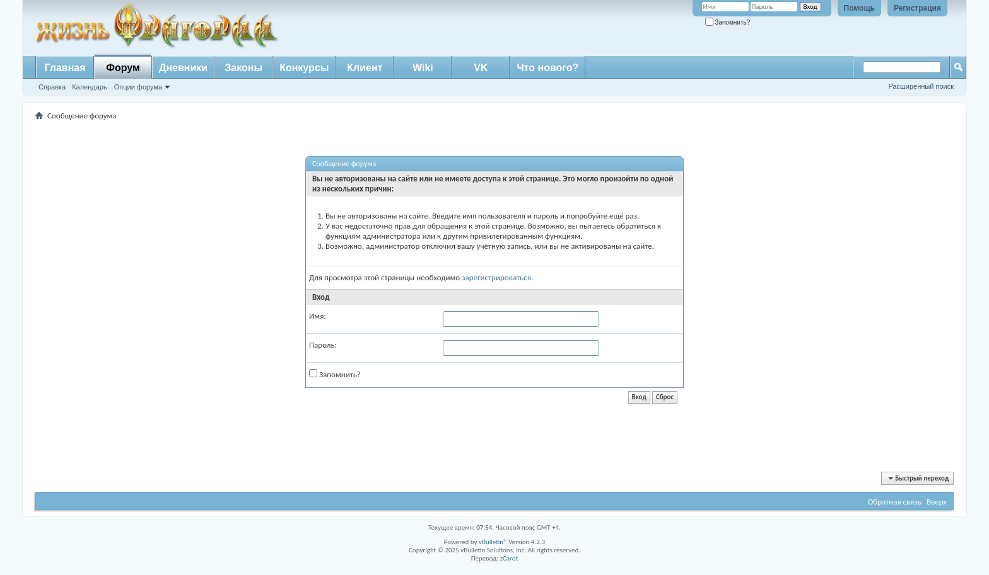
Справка (52, 87)
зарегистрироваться (496, 277)
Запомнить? (728, 22)
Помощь (859, 8)
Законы (243, 67)
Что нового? (547, 67)
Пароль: (323, 345)
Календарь (89, 87)
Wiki (423, 67)
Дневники (183, 67)
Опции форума (138, 87)
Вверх (937, 501)
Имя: (317, 316)
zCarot (509, 558)
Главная (64, 67)
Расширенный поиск (921, 86)
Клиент (364, 67)
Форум (123, 67)
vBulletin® (493, 542)
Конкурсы (304, 67)
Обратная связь (895, 501)
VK (481, 67)
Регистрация (917, 8)
